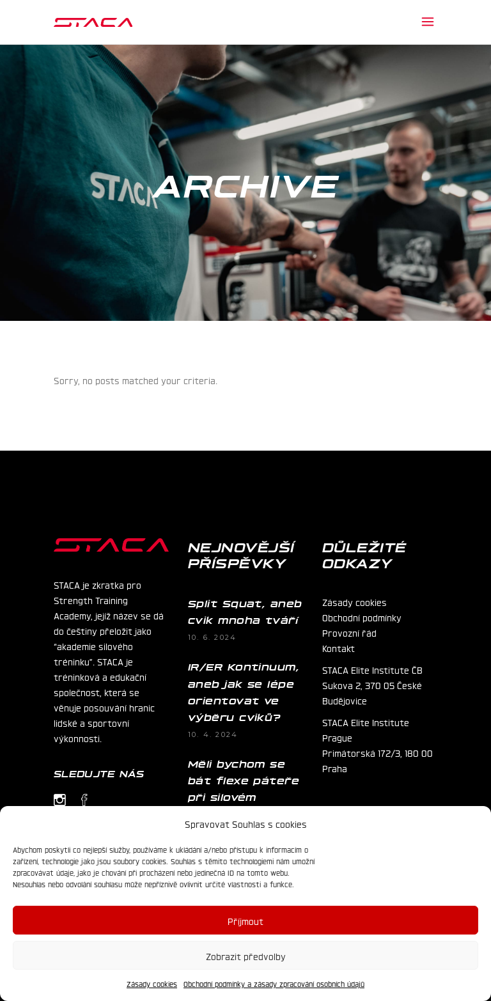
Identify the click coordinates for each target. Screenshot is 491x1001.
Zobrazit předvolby (246, 955)
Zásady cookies (152, 983)
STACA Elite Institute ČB (372, 669)
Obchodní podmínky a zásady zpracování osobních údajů (273, 983)
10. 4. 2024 (213, 734)
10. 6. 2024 (212, 637)
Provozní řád (349, 632)
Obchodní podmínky (361, 617)
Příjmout (245, 920)
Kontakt (338, 647)
